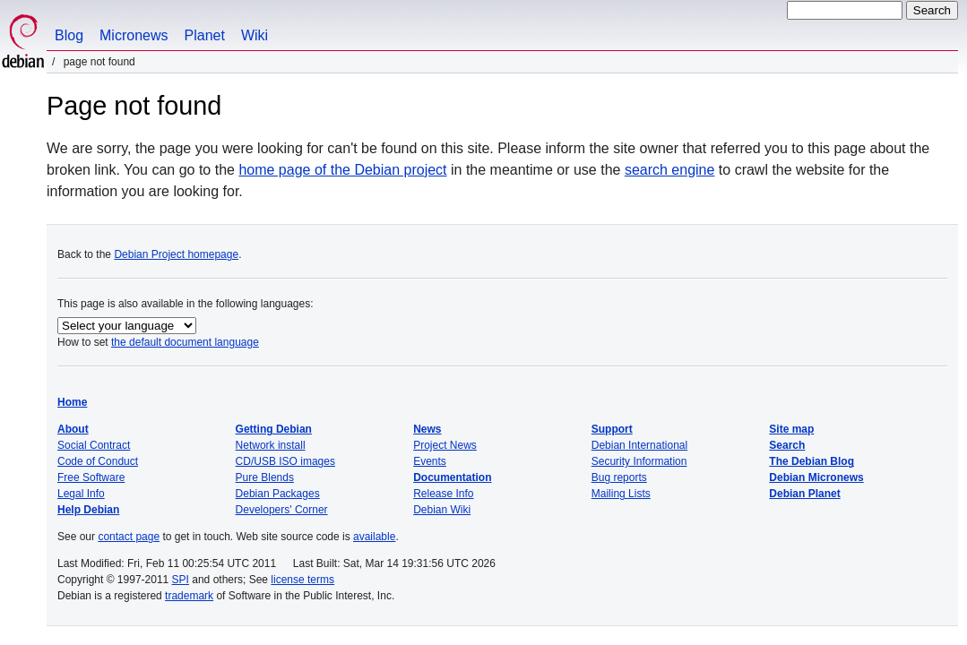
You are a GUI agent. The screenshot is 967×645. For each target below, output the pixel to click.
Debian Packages (278, 493)
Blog (69, 35)
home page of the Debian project (342, 169)
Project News (445, 445)
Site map (791, 429)
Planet (205, 35)
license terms (302, 579)
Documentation (452, 477)
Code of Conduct (97, 461)
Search (787, 445)
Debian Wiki (442, 509)
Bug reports (619, 477)
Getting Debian (274, 429)
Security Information (639, 461)
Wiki (254, 35)
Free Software (91, 477)
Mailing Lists (621, 493)
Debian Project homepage (176, 254)
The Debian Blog (811, 461)
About (73, 429)
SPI (180, 579)
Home (72, 402)
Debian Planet (804, 493)
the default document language (185, 342)
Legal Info (81, 493)
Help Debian (88, 509)
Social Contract (93, 445)
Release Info (443, 493)
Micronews (133, 35)
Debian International (639, 445)
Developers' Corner (282, 509)
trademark (189, 595)
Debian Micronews (816, 477)
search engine (670, 169)
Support (612, 429)
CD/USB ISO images (285, 461)
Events (429, 461)
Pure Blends (265, 477)
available (374, 536)
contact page (129, 536)
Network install (271, 445)
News (427, 429)
